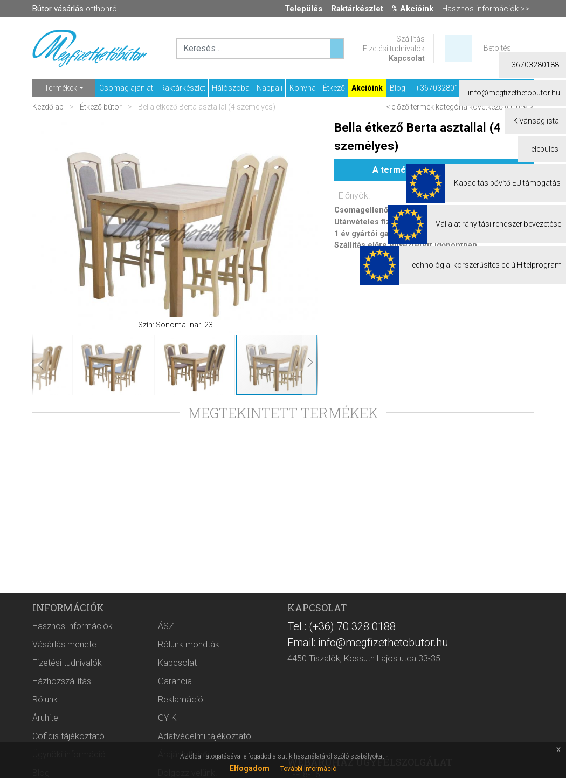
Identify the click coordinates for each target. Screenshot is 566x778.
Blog (397, 88)
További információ (308, 769)
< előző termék (410, 107)
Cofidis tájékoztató (68, 736)
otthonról (75, 8)
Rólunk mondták (188, 644)
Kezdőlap (48, 107)
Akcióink (367, 88)
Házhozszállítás (61, 681)
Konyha (302, 88)
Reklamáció (180, 699)
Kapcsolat (407, 58)
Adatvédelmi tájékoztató (204, 736)
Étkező (334, 88)
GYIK (167, 718)
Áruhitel (46, 718)
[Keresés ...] (336, 48)
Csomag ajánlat (126, 88)
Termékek (60, 88)
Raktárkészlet (182, 88)
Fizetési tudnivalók (394, 48)
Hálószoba (231, 88)
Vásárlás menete (64, 644)
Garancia (175, 681)
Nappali (269, 88)
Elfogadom (250, 768)
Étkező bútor (100, 107)
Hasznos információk (72, 626)
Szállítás (410, 39)
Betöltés (497, 48)
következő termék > (501, 107)
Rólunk (45, 699)
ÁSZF (168, 626)
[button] (53, 226)
